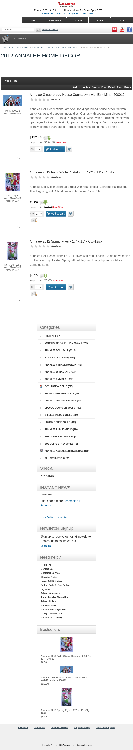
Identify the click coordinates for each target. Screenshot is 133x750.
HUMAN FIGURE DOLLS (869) (58, 422)
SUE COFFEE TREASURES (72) (59, 443)
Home (3, 48)
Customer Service (50, 573)
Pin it (19, 158)
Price (103, 87)
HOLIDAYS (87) (50, 336)
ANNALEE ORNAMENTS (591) (58, 372)
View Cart (47, 13)
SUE (33, 20)
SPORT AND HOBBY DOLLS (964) (60, 393)
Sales (119, 87)
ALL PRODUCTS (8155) (54, 458)
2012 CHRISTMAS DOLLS (68, 48)
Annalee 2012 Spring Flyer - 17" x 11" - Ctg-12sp (66, 241)
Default (111, 87)
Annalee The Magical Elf (53, 609)
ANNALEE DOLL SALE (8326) (58, 350)
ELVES (100, 20)
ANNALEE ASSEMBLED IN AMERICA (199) (64, 450)
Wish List (88, 13)
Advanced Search (50, 29)
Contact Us (47, 569)
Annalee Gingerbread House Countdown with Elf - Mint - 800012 (77, 94)
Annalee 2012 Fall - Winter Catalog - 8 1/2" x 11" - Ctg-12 (72, 172)
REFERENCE (55, 20)
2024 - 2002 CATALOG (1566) (57, 357)
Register (74, 13)
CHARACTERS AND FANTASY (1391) (61, 400)
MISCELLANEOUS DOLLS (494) (59, 415)
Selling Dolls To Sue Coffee (55, 585)
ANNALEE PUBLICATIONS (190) (59, 429)
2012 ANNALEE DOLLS (42, 48)
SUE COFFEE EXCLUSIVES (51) (59, 436)
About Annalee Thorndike (54, 597)
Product (96, 87)
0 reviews (56, 99)
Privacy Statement (50, 593)
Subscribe (62, 517)
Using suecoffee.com (52, 613)
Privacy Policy (48, 601)
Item (88, 87)
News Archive (47, 517)
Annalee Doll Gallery (52, 617)
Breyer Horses (48, 605)
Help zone (46, 565)
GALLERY (77, 20)
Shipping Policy (49, 577)
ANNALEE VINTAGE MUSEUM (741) (61, 364)
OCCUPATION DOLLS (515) (56, 386)
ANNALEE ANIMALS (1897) (56, 379)
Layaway (45, 589)
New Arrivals (47, 476)
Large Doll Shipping (51, 581)
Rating (127, 87)
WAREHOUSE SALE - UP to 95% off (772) (64, 343)
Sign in (61, 13)
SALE (121, 20)
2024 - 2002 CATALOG (19, 48)
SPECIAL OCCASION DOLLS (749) (60, 408)
